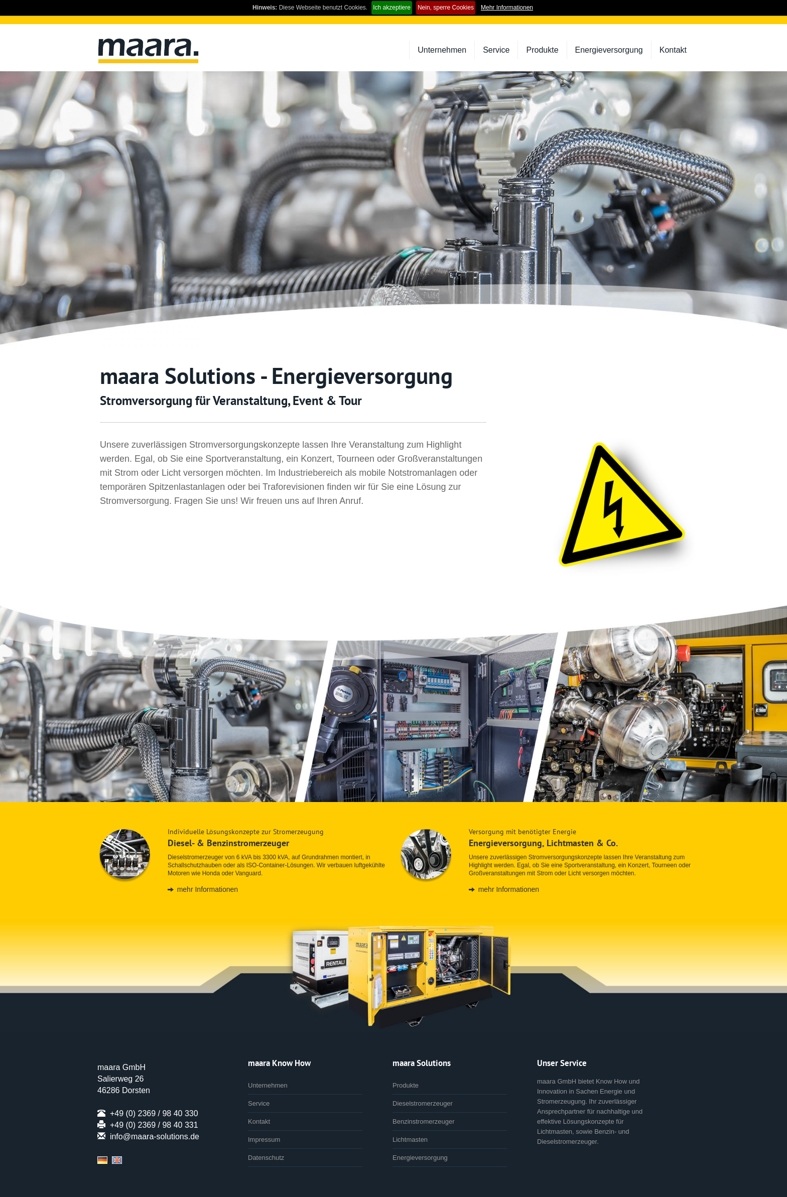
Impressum (264, 1139)
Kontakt (673, 50)
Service (496, 50)
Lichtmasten (410, 1139)
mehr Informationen (207, 889)
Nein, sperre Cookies (446, 7)
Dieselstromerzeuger (422, 1103)
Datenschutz (266, 1157)
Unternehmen (442, 50)
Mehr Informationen (507, 7)
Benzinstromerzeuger (423, 1121)
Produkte (542, 50)
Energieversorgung (609, 50)
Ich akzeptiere (392, 7)
